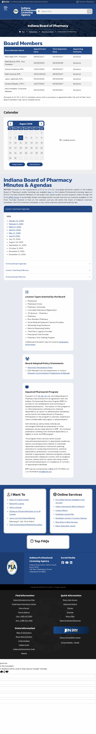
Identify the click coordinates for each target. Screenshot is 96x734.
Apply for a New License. (19, 495)
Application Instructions (20, 345)
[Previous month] (10, 119)
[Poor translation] (5, 670)
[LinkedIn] (71, 560)
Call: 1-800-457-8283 (24, 615)
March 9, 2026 (15, 222)
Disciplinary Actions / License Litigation (72, 514)
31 (15, 154)
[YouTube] (66, 560)
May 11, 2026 (15, 228)
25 (21, 148)
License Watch (62, 506)
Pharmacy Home (47, 27)
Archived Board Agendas (16, 259)
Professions (33, 27)
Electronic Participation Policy (67, 299)
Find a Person (24, 606)
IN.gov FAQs (70, 615)
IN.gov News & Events (24, 635)
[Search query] (80, 9)
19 (26, 143)
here (49, 188)
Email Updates (24, 639)
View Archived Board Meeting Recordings (21, 523)
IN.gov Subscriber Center (66, 522)
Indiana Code (24, 643)
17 (15, 143)
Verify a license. (15, 503)
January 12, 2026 (16, 216)
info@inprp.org (36, 467)
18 (21, 143)
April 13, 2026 (15, 225)
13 (31, 138)
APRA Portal (13, 193)
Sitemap (70, 611)
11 (21, 138)
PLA (23, 27)
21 (36, 143)
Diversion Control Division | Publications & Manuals (69, 305)
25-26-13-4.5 (49, 368)
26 (26, 148)
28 (36, 148)
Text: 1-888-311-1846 (24, 619)
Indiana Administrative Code (24, 647)
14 (36, 138)
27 (31, 148)
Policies (70, 606)
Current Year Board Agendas (17, 204)
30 (10, 154)
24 (15, 148)
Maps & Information (24, 631)
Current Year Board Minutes (17, 266)
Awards (24, 652)
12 (26, 138)
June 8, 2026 (14, 231)
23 (10, 148)
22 (42, 143)
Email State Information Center (24, 602)
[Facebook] (63, 560)
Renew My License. (17, 499)
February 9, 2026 (16, 219)
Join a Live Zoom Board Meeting (22, 514)
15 (42, 138)
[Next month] (41, 119)
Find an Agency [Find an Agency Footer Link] (24, 611)
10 (15, 138)
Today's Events (17, 160)
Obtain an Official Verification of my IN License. (25, 509)
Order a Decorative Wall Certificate (70, 502)
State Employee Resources (70, 619)
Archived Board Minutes (16, 272)
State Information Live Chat (24, 598)
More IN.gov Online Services (67, 518)
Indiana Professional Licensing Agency (37, 9)
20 (31, 143)
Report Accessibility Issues (70, 636)
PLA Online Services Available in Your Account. (71, 496)
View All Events (35, 160)
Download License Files (65, 510)
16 (10, 143)
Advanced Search (70, 602)
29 (42, 148)
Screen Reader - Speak (70, 641)
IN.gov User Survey (70, 598)
